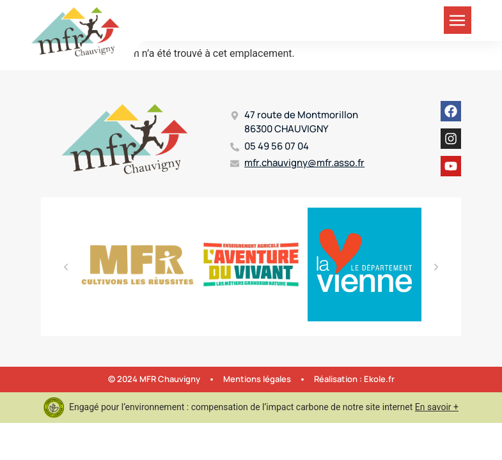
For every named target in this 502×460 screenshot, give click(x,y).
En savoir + (437, 407)
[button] (65, 267)
